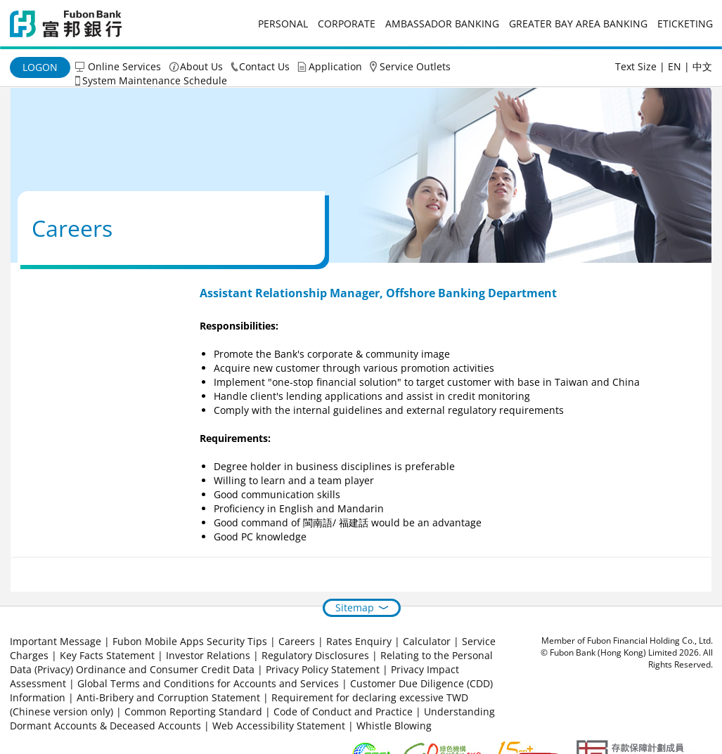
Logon (40, 67)
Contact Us (264, 66)
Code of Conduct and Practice (344, 711)
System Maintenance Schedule (154, 80)
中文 (702, 66)
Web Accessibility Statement (278, 725)
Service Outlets (415, 66)
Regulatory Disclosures (315, 655)
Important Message (55, 641)
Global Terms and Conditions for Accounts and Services (208, 683)
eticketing (685, 23)
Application (335, 66)
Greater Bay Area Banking (578, 23)
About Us (201, 66)
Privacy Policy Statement (323, 669)
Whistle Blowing (394, 725)
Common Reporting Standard (193, 711)
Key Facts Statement (107, 655)
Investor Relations (208, 655)
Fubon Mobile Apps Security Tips (189, 641)
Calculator (427, 641)
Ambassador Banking (442, 23)
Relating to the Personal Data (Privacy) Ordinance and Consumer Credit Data (251, 662)
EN (674, 66)
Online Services (124, 66)
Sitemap (354, 607)
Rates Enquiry (359, 641)
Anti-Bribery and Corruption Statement (168, 697)
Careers (296, 641)
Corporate (346, 23)
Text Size (636, 66)
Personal (283, 23)
